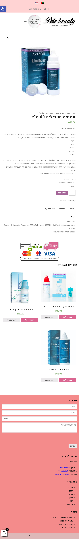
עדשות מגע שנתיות (66, 524)
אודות (71, 494)
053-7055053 (35, 9)
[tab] (71, 208)
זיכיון (71, 497)
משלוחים (62, 208)
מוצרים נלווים (64, 200)
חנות (71, 501)
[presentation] (59, 438)
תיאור (71, 208)
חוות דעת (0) (50, 208)
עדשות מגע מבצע (66, 521)
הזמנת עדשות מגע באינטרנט (63, 517)
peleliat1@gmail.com (62, 474)
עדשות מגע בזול (67, 527)
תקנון (71, 491)
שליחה (72, 446)
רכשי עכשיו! (49, 317)
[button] (3, 9)
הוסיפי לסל (67, 317)
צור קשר (70, 504)
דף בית (70, 487)
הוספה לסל (62, 193)
